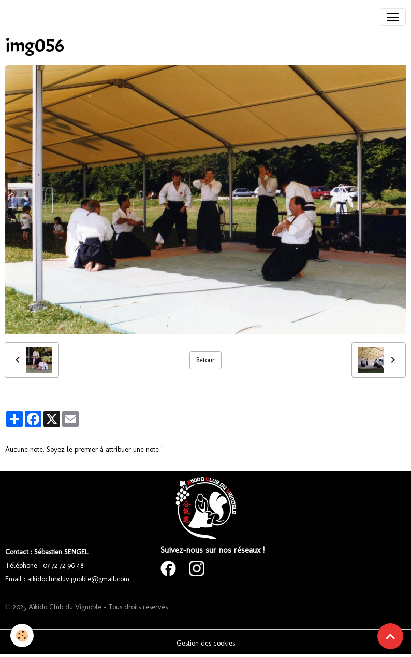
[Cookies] (22, 635)
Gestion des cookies (206, 643)
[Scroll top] (390, 636)
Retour (205, 360)
